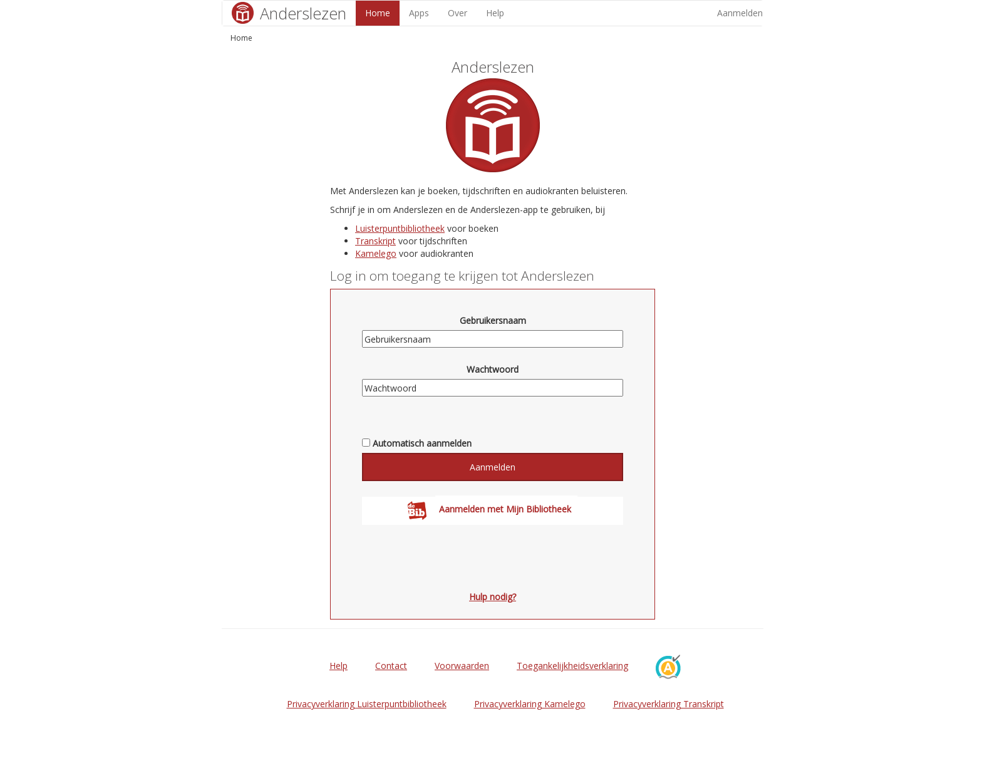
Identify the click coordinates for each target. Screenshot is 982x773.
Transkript (375, 241)
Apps (419, 13)
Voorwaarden (462, 666)
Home (377, 13)
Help (495, 13)
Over (457, 13)
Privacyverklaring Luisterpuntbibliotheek (367, 704)
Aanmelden (740, 13)
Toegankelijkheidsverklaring (572, 666)
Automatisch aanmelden (422, 443)
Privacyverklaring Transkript (668, 704)
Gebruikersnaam (493, 320)
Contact (391, 666)
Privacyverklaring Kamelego (530, 704)
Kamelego (375, 253)
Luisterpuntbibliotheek (400, 228)
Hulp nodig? (492, 597)
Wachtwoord (493, 369)
